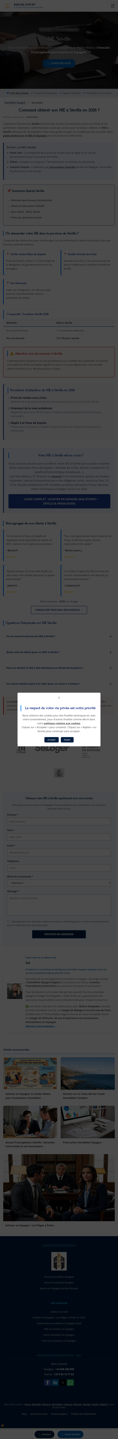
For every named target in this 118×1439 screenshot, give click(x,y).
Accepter (51, 740)
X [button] (59, 697)
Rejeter (67, 740)
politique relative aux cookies (62, 723)
